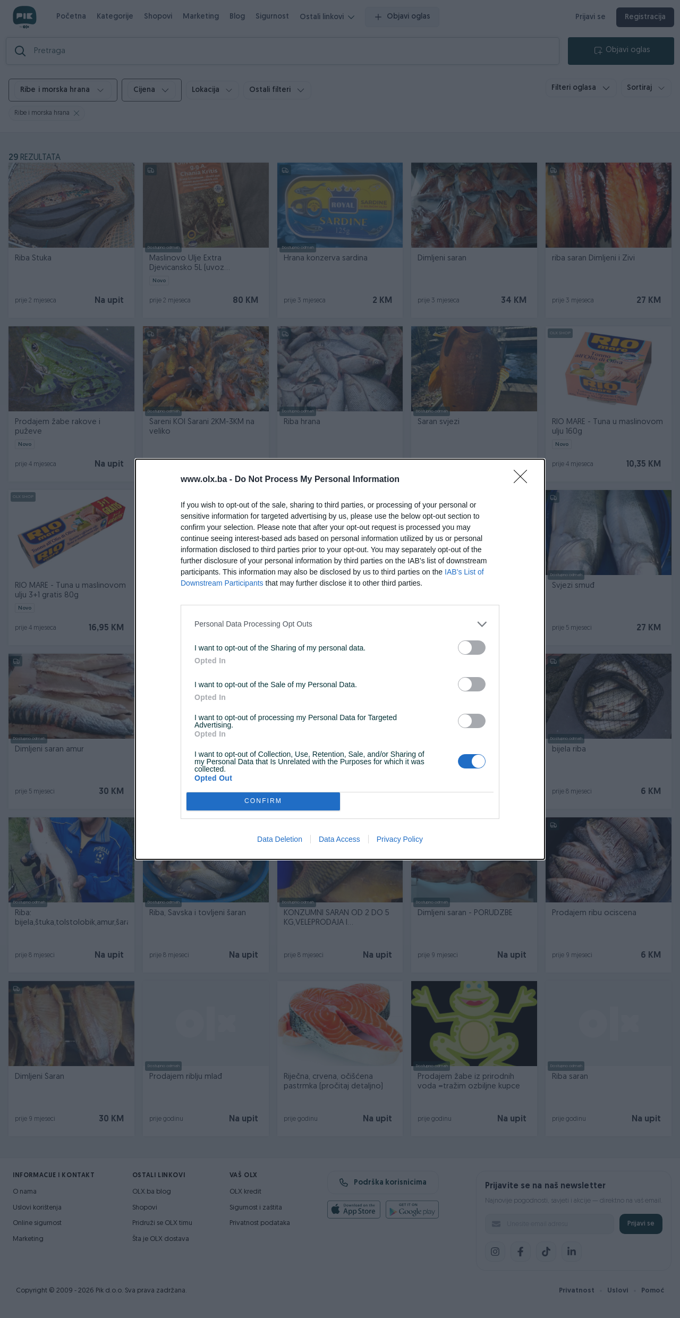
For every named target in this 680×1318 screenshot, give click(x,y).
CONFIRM (263, 801)
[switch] (472, 647)
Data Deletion (279, 839)
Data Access (339, 839)
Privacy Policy (400, 839)
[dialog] (340, 659)
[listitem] (340, 624)
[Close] (524, 480)
